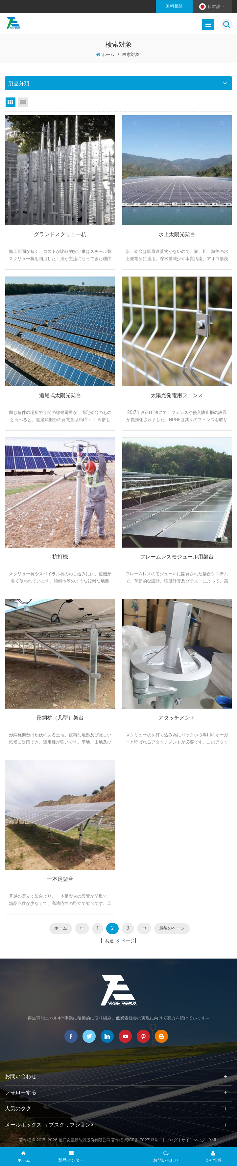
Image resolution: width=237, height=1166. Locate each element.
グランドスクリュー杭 (60, 234)
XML (213, 1140)
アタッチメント (176, 718)
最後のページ (172, 928)
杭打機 (60, 557)
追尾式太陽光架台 (60, 396)
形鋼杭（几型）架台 (60, 718)
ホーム (108, 54)
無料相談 (174, 6)
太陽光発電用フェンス (177, 396)
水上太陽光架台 (176, 234)
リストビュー (23, 102)
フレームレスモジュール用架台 (177, 557)
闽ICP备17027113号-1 (143, 1140)
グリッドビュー (10, 102)
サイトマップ (193, 1140)
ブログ (172, 1140)
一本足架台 (60, 879)
